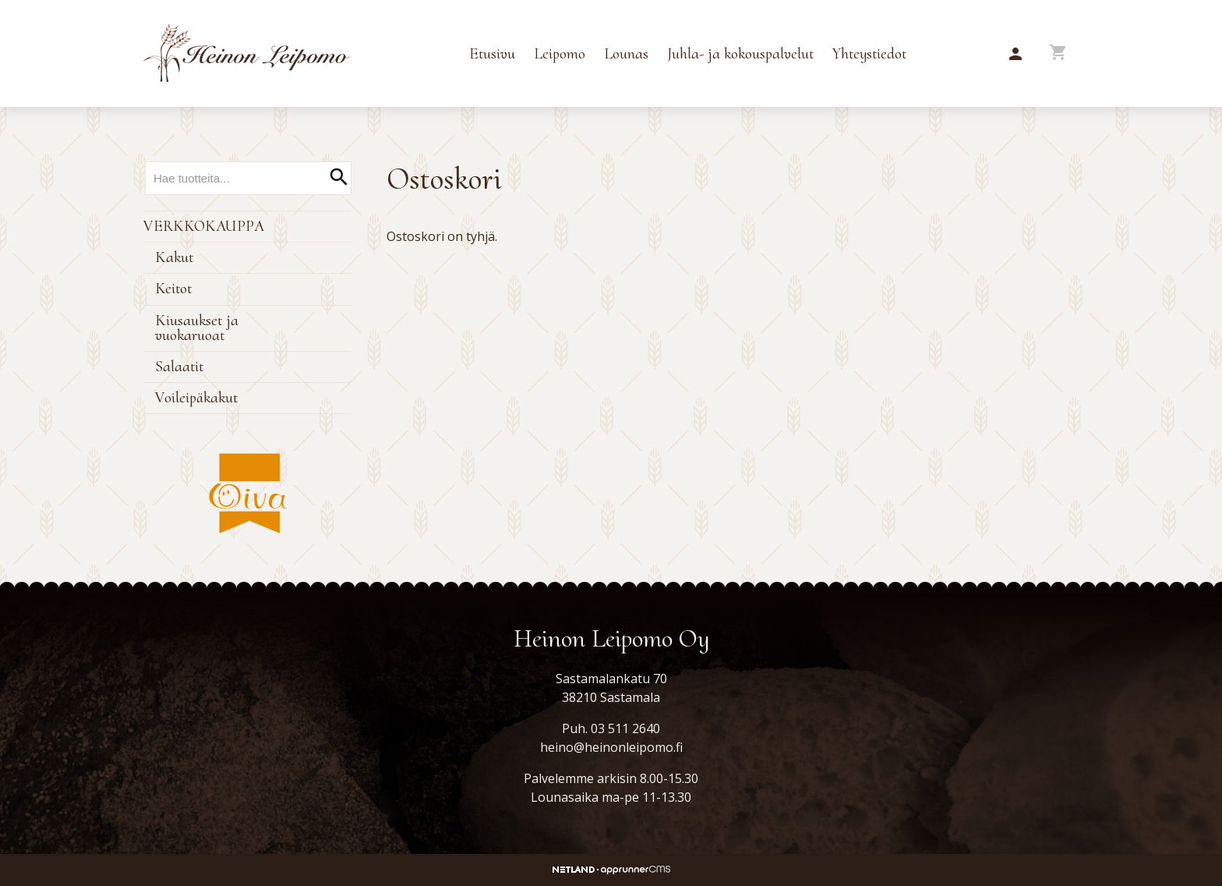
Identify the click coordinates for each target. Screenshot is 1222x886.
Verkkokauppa (203, 226)
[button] (1015, 55)
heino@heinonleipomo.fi (611, 747)
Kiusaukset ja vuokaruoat (196, 328)
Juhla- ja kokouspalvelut (740, 53)
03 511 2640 (625, 728)
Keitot (173, 288)
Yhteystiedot (869, 53)
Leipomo (559, 53)
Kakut (174, 257)
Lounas (626, 53)
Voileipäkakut (196, 397)
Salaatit (179, 366)
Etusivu (492, 53)
